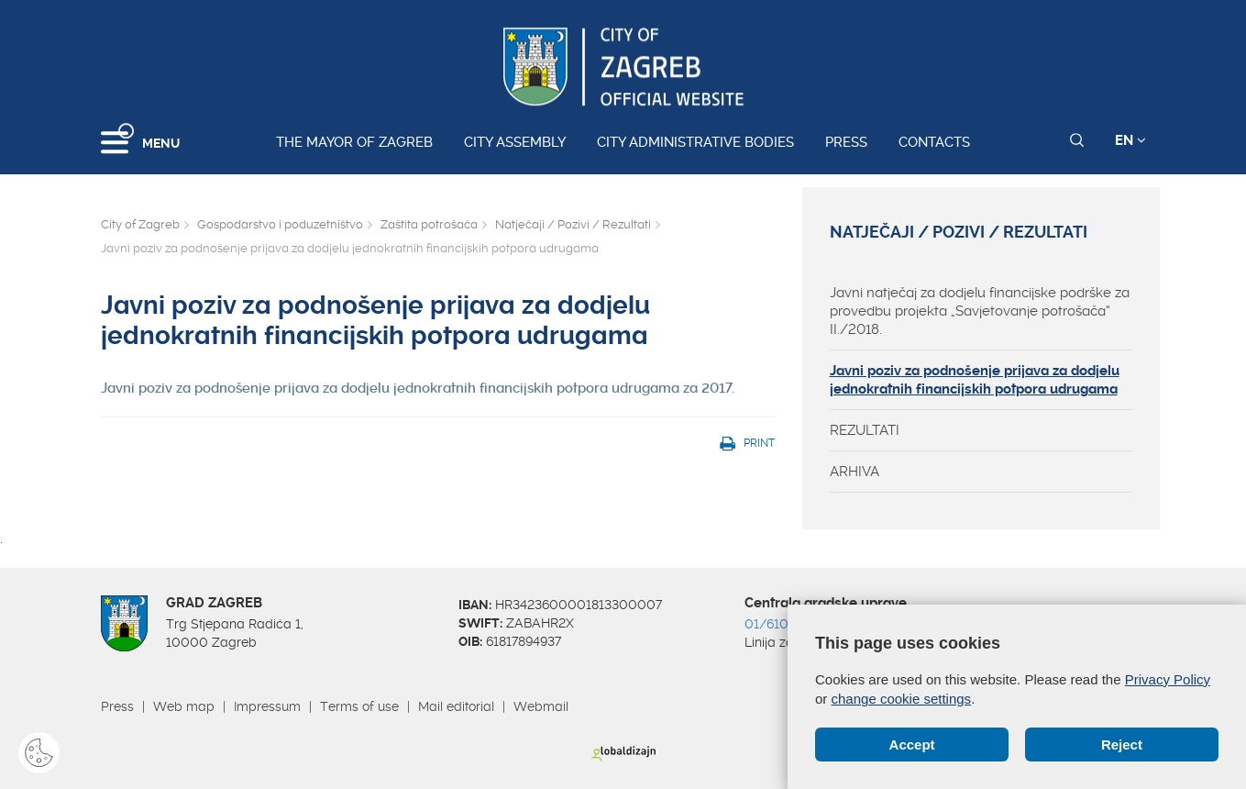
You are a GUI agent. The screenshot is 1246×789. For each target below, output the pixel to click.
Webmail (540, 706)
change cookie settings (902, 698)
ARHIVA (854, 471)
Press (846, 142)
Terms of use (359, 706)
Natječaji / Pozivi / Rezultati (573, 224)
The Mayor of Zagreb (354, 142)
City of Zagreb (140, 224)
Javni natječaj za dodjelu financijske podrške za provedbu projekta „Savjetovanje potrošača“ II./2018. (980, 311)
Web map (184, 706)
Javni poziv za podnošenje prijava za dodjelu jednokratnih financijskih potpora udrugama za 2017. (417, 388)
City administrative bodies (695, 142)
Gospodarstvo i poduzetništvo (280, 224)
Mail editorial (456, 706)
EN (1130, 140)
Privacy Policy (1167, 679)
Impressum (267, 706)
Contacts (934, 142)
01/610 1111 (779, 624)
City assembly (515, 142)
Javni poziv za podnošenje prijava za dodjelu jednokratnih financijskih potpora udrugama (974, 379)
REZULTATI (864, 430)
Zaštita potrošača (429, 224)
